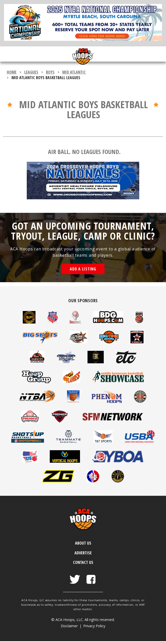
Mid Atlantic (74, 72)
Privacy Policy (94, 625)
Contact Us (83, 562)
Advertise (83, 553)
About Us (83, 543)
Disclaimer (69, 625)
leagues (31, 72)
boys (50, 72)
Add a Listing (83, 269)
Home (11, 72)
